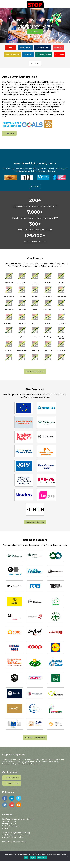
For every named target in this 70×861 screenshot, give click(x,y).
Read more (42, 858)
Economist (59, 54)
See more (35, 63)
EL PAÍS (28, 54)
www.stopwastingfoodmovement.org (16, 832)
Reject (33, 858)
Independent (58, 48)
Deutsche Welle (42, 48)
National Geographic (12, 54)
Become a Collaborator (35, 737)
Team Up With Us (12, 778)
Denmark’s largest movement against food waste (35, 23)
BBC (10, 47)
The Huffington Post (44, 54)
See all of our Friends (35, 371)
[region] (35, 25)
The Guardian (25, 48)
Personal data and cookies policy (14, 842)
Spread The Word (12, 783)
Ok (26, 858)
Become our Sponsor (35, 522)
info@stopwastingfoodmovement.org (16, 835)
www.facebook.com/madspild (13, 837)
